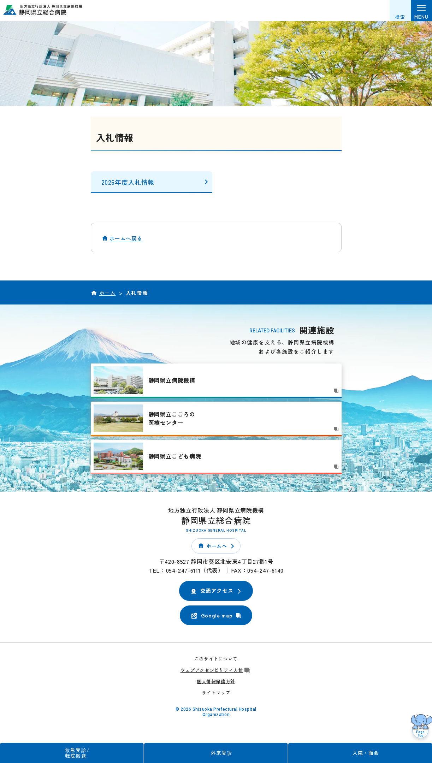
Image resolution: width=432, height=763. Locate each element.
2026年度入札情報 (127, 182)
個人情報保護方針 (216, 681)
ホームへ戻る (126, 238)
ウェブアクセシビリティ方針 (216, 670)
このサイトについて (216, 658)
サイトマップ (216, 692)
